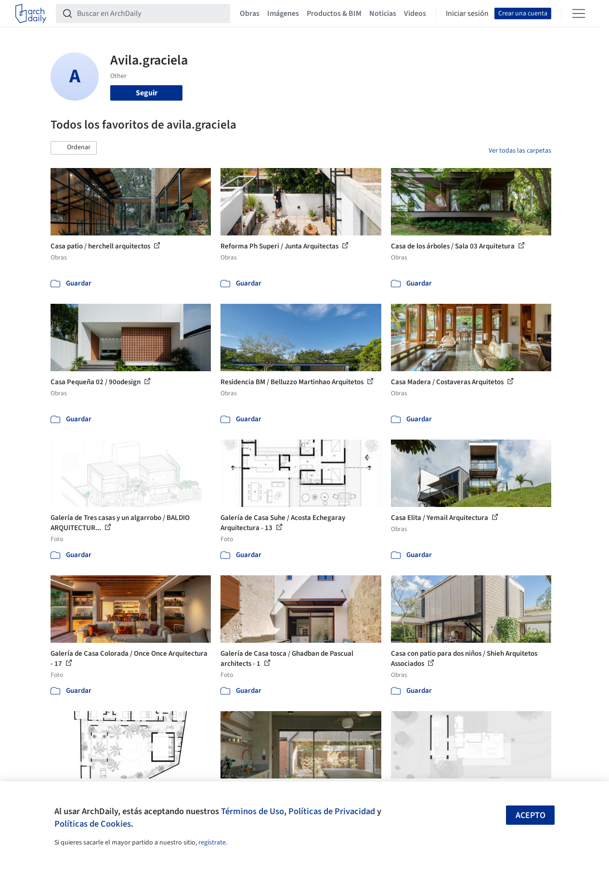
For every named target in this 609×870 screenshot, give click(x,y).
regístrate (212, 842)
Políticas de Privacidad (331, 811)
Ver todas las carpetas (520, 150)
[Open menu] (578, 13)
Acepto (530, 815)
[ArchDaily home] (30, 13)
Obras (249, 13)
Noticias (382, 13)
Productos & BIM (334, 13)
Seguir (146, 93)
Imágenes (283, 13)
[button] (74, 148)
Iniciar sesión (467, 13)
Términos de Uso (252, 811)
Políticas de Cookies (92, 824)
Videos (415, 13)
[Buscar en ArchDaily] (150, 13)
